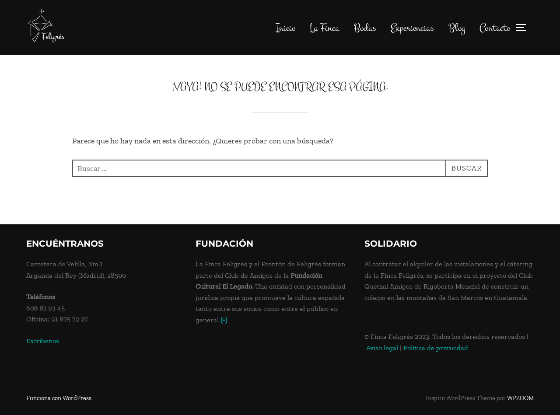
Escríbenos (42, 341)
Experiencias (412, 28)
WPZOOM (520, 398)
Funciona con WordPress (58, 398)
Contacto (495, 28)
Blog (456, 28)
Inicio (285, 28)
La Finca (324, 28)
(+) (223, 320)
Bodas (365, 28)
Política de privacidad (435, 348)
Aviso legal (382, 348)
